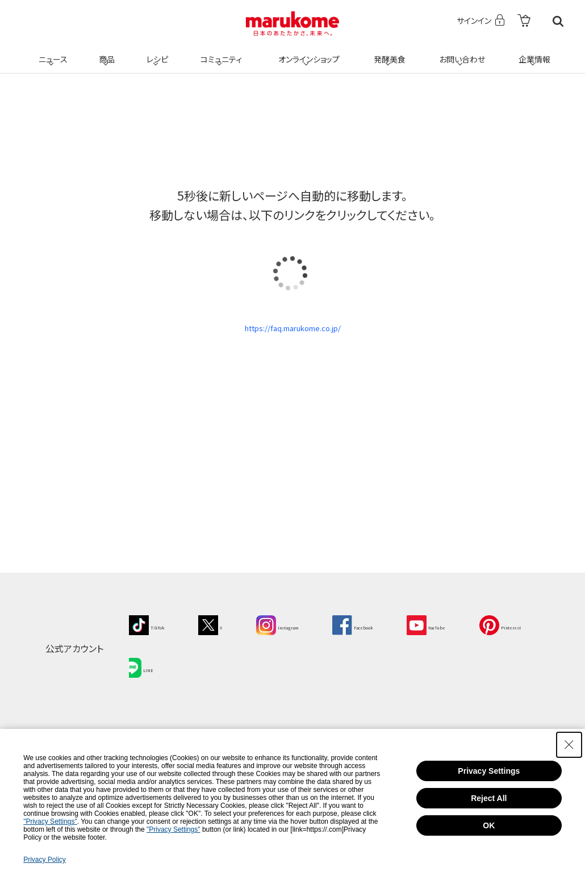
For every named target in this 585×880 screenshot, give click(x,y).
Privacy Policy (44, 860)
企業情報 (533, 52)
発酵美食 (388, 52)
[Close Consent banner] (569, 744)
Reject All (489, 798)
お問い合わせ (460, 52)
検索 (558, 21)
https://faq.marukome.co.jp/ (292, 333)
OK (489, 825)
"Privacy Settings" (50, 821)
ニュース (51, 52)
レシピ (155, 52)
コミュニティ (219, 52)
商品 (106, 52)
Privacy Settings (489, 770)
